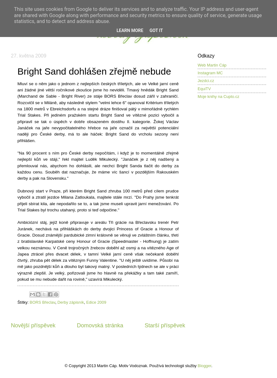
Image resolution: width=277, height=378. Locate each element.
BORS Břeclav (42, 302)
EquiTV (204, 88)
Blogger (204, 365)
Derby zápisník (71, 302)
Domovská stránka (100, 325)
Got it (156, 30)
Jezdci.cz (206, 80)
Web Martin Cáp (212, 65)
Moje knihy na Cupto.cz (218, 96)
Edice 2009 (96, 302)
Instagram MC (210, 73)
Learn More (129, 30)
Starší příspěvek (165, 325)
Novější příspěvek (33, 325)
